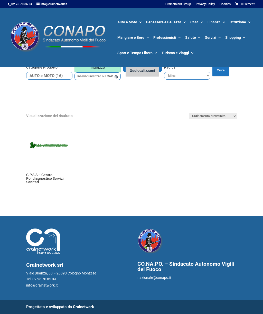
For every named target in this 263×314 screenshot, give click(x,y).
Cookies (225, 4)
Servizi (210, 38)
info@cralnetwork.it (42, 285)
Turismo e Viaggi (175, 53)
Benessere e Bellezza (163, 22)
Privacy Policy (205, 4)
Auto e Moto (127, 22)
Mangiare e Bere (130, 38)
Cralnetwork (83, 307)
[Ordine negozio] (213, 116)
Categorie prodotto (42, 67)
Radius (169, 67)
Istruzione (238, 22)
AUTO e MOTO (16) (47, 75)
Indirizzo (98, 67)
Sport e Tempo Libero (135, 53)
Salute (190, 38)
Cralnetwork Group (178, 4)
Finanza (214, 22)
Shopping (233, 38)
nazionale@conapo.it (154, 277)
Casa (194, 22)
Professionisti (164, 38)
